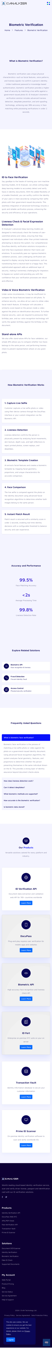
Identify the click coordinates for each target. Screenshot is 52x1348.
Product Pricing (8, 1284)
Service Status (7, 1292)
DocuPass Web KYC (9, 1217)
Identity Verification (9, 1253)
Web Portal (6, 1280)
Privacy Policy (9, 1316)
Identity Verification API (11, 1213)
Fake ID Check (7, 1261)
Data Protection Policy (39, 1316)
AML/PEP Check (8, 1221)
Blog (3, 1288)
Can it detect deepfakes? (14, 787)
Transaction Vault (8, 1229)
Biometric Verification (10, 1257)
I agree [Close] (11, 1340)
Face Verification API (10, 1225)
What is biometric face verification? (19, 738)
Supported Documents (10, 1265)
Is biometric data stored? (14, 807)
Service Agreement (9, 1296)
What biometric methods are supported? (21, 794)
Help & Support (8, 1300)
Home (7, 30)
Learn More (26, 903)
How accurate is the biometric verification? (22, 800)
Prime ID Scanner (8, 1233)
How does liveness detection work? (18, 781)
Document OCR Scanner (11, 1249)
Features (19, 30)
